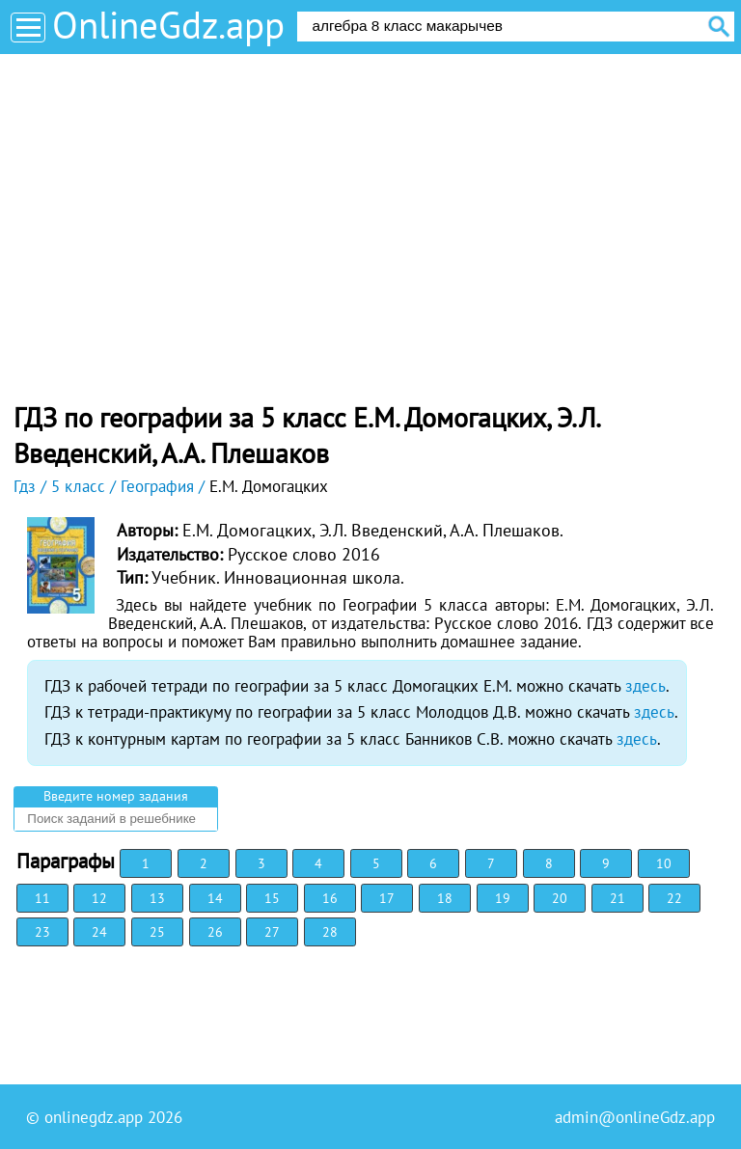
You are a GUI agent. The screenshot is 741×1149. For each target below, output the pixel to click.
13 (157, 898)
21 (617, 898)
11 (42, 898)
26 (215, 932)
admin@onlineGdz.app (635, 1117)
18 (445, 898)
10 (664, 863)
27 (272, 932)
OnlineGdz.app (168, 24)
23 (42, 932)
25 (157, 932)
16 (330, 898)
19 (502, 898)
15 (272, 898)
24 (99, 932)
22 (674, 898)
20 (559, 898)
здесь (645, 686)
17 (387, 898)
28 (330, 932)
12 (99, 898)
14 (215, 898)
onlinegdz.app (93, 1117)
